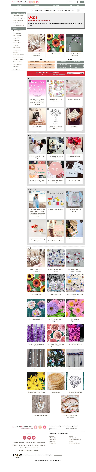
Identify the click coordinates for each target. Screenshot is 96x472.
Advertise (21, 442)
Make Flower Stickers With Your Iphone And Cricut (56, 345)
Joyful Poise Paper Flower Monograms (55, 100)
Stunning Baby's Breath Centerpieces (37, 54)
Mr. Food (71, 436)
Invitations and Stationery (18, 54)
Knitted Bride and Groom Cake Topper (37, 157)
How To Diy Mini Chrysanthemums (75, 320)
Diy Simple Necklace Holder (75, 369)
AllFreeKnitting (52, 439)
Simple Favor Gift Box (55, 294)
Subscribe (15, 10)
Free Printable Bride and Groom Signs (74, 181)
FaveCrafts (51, 436)
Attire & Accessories (17, 35)
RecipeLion (71, 441)
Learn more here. (58, 455)
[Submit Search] (82, 2)
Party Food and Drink (17, 61)
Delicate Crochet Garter (74, 99)
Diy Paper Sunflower (55, 54)
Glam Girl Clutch (74, 126)
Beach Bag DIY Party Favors (74, 239)
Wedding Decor (16, 69)
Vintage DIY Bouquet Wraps (74, 156)
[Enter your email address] (57, 428)
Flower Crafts (16, 45)
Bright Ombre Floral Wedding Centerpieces (37, 239)
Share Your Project (33, 445)
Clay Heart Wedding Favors (41, 415)
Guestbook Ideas (17, 50)
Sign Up (81, 73)
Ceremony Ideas (16, 42)
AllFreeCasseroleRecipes (74, 443)
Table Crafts (15, 66)
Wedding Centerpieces (48, 61)
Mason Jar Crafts (63, 64)
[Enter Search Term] (72, 2)
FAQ (34, 442)
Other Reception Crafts (18, 57)
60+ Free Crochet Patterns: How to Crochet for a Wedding (55, 239)
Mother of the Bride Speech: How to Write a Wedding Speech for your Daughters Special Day (37, 101)
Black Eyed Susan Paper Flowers (36, 392)
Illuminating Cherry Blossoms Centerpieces (74, 54)
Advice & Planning (48, 64)
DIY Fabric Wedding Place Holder (74, 210)
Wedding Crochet (48, 67)
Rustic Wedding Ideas (18, 20)
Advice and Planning (17, 30)
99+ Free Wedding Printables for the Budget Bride (55, 181)
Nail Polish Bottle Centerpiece (55, 209)
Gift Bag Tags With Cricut (75, 344)
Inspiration (15, 52)
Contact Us (29, 442)
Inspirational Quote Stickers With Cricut (75, 295)
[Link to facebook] (24, 438)
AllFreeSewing (52, 441)
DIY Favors (34, 67)
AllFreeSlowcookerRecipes (75, 439)
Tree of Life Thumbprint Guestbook (56, 127)
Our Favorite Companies (18, 59)
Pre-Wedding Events (17, 64)
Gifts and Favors (16, 47)
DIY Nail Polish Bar (37, 126)
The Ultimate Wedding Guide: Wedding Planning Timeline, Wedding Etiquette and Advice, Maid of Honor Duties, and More (37, 213)
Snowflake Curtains (36, 369)
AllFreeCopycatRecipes (74, 437)
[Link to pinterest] (34, 438)
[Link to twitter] (29, 438)
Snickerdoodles (56, 392)
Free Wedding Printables (18, 25)
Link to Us (15, 445)
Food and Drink (63, 67)
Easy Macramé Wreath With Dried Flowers (70, 416)
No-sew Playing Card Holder (36, 319)
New (29, 248)
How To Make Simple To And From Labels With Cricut (75, 270)
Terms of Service (25, 448)
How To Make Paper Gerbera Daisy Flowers (55, 320)
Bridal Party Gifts (77, 67)
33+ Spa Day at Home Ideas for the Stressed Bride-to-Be (37, 181)
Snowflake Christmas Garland (55, 369)
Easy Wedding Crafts (34, 64)
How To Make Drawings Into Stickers (55, 270)
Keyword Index (41, 442)
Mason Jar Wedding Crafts (19, 18)
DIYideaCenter (52, 443)
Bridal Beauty (16, 40)
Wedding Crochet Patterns (18, 22)
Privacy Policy (55, 74)
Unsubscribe (34, 448)
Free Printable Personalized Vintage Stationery (56, 157)
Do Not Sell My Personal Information (29, 450)
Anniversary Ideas (17, 33)
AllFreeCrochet (52, 437)
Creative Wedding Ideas (18, 15)
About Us (15, 442)
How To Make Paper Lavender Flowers (36, 345)
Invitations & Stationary (34, 61)
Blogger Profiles (16, 38)
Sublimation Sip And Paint (75, 392)
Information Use (62, 74)
